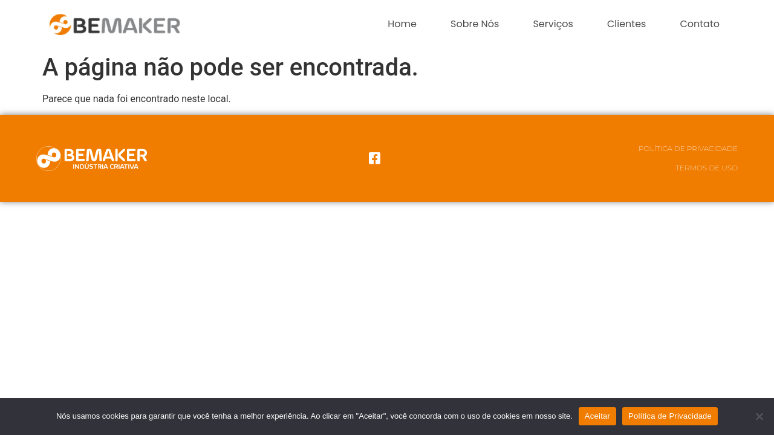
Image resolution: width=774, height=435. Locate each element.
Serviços (553, 24)
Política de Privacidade (688, 148)
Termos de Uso (706, 167)
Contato (700, 24)
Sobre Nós (474, 24)
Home (402, 24)
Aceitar (597, 415)
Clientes (626, 24)
